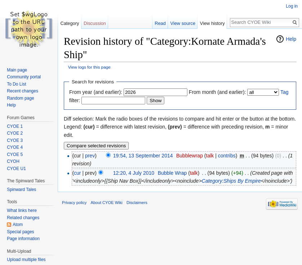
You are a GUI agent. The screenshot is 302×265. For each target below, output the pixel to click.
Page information (23, 238)
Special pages (20, 231)
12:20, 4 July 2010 (133, 173)
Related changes (23, 217)
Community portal (24, 76)
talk (210, 155)
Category (69, 23)
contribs (227, 155)
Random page (20, 98)
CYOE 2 (15, 133)
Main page (17, 70)
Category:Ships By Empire (231, 181)
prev (90, 155)
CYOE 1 (15, 126)
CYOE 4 (15, 147)
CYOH (13, 161)
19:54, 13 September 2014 (143, 155)
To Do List (16, 84)
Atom (18, 224)
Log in (292, 6)
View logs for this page (89, 67)
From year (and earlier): (95, 92)
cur (77, 173)
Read (160, 23)
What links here (22, 210)
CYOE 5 (15, 154)
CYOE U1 (16, 168)
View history (212, 23)
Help (291, 39)
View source (182, 23)
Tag (284, 92)
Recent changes (22, 91)
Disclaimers (136, 202)
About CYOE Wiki (107, 202)
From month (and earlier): (217, 92)
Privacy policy (74, 202)
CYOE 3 (15, 140)
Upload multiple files (26, 259)
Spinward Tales (21, 189)
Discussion (95, 23)
